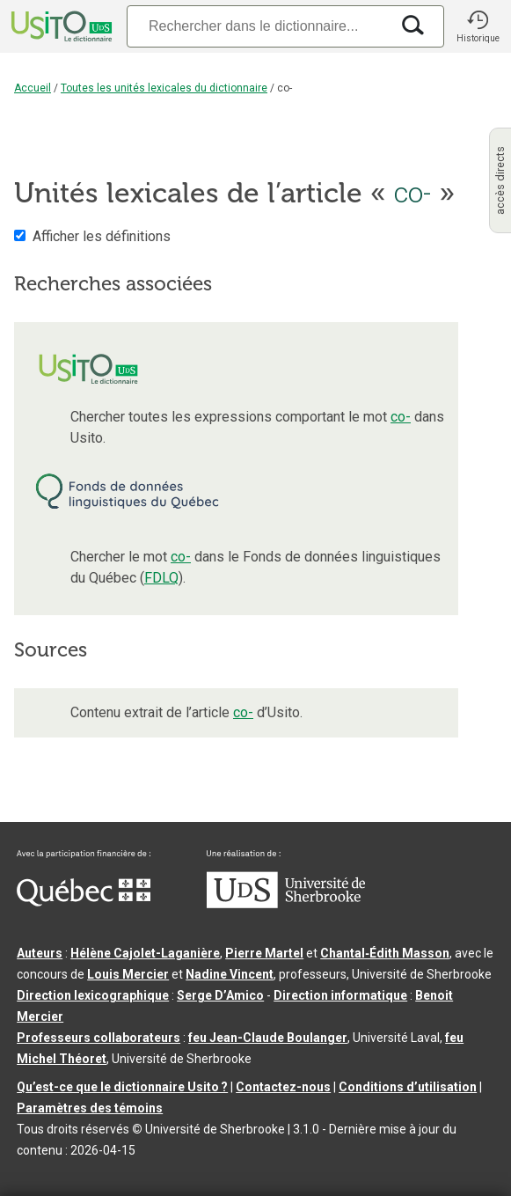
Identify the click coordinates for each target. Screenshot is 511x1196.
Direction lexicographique (93, 995)
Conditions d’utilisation (408, 1087)
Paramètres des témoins (90, 1108)
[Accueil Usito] (60, 26)
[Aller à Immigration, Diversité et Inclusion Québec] (83, 902)
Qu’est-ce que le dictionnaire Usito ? (122, 1087)
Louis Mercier (128, 974)
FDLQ (161, 577)
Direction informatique (340, 995)
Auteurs (39, 953)
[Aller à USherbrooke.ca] (286, 904)
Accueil (32, 88)
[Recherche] (258, 26)
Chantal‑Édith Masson (384, 953)
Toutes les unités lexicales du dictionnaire (164, 88)
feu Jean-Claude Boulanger (267, 1038)
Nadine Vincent (230, 974)
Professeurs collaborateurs (98, 1038)
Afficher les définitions (102, 236)
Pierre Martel (264, 953)
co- (401, 416)
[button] (477, 26)
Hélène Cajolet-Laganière (145, 953)
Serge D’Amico (220, 995)
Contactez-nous (283, 1087)
